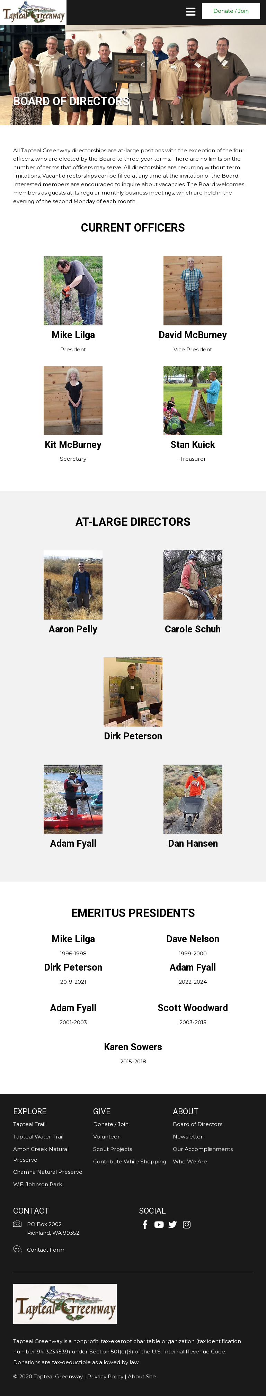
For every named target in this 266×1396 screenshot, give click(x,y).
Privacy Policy (105, 1376)
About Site (142, 1376)
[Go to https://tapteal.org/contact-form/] (70, 1251)
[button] (231, 11)
